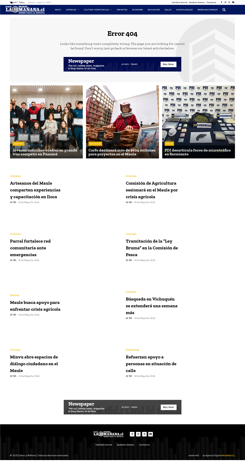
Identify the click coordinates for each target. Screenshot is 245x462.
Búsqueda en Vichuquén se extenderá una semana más (147, 306)
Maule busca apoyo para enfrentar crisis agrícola (33, 306)
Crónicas (15, 168)
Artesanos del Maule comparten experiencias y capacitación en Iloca (33, 191)
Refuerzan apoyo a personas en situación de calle (151, 365)
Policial (169, 145)
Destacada (95, 145)
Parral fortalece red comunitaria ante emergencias (34, 248)
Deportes (18, 145)
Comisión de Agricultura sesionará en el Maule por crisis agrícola (149, 191)
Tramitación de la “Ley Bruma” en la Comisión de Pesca (152, 248)
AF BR (13, 214)
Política (14, 290)
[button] (224, 10)
